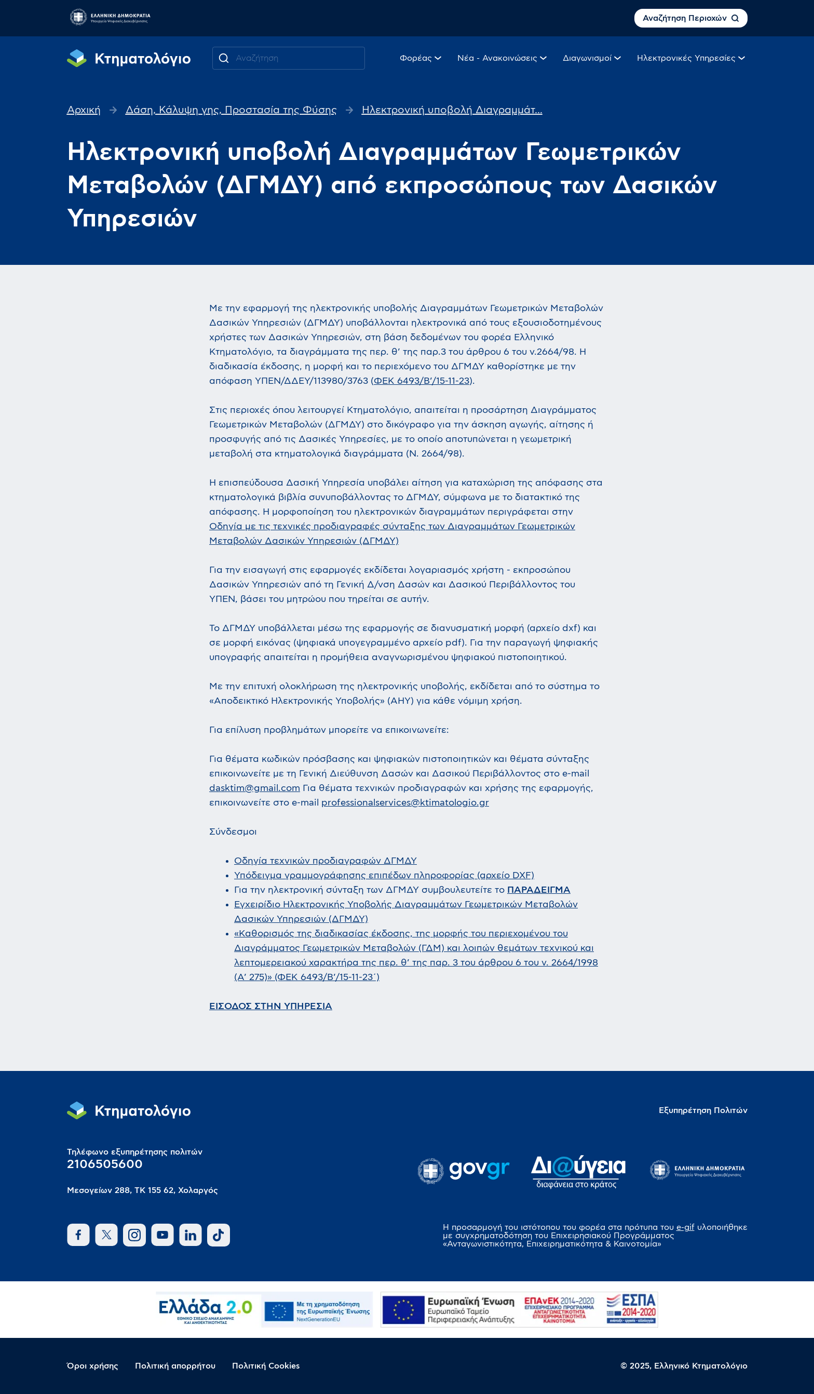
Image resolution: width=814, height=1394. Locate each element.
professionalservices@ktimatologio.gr (405, 803)
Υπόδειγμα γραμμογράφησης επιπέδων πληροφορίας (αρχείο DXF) (384, 875)
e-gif (685, 1227)
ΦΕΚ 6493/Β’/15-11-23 (421, 381)
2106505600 (105, 1164)
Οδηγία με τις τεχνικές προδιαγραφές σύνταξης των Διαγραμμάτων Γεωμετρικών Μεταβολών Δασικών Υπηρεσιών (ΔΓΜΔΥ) (392, 534)
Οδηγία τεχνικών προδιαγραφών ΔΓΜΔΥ (325, 861)
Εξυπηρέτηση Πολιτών (703, 1110)
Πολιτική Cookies (266, 1366)
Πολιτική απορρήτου (175, 1366)
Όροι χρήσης (92, 1366)
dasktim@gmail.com (254, 788)
